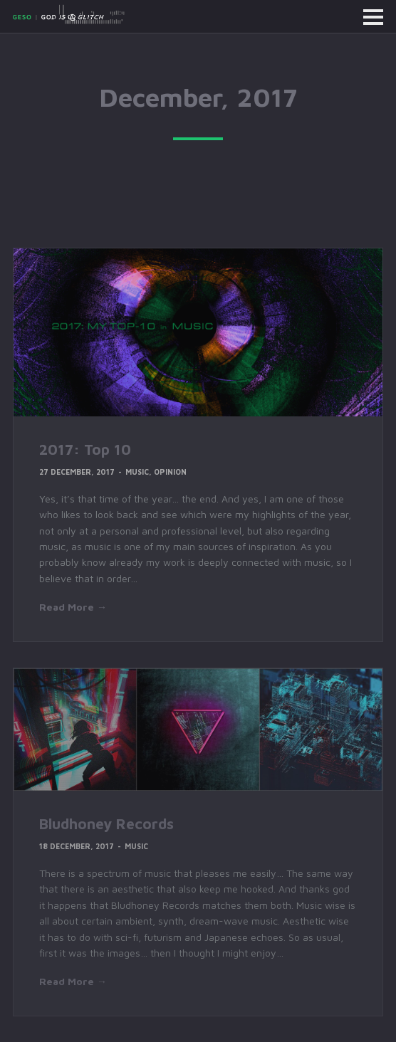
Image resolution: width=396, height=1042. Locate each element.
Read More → (73, 607)
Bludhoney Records (106, 823)
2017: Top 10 (85, 449)
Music (137, 472)
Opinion (170, 472)
